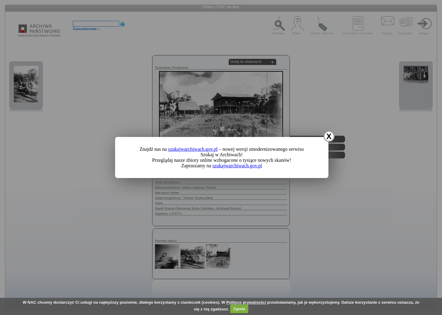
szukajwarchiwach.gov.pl (193, 149)
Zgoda (239, 308)
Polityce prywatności (246, 302)
